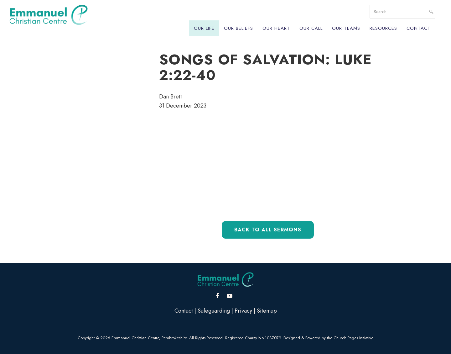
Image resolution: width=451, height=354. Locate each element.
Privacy (243, 311)
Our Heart (276, 28)
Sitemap (267, 311)
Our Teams (346, 28)
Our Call (311, 28)
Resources (383, 28)
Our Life (204, 28)
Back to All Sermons (267, 229)
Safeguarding (214, 311)
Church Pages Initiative (353, 338)
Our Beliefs (238, 28)
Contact (419, 28)
